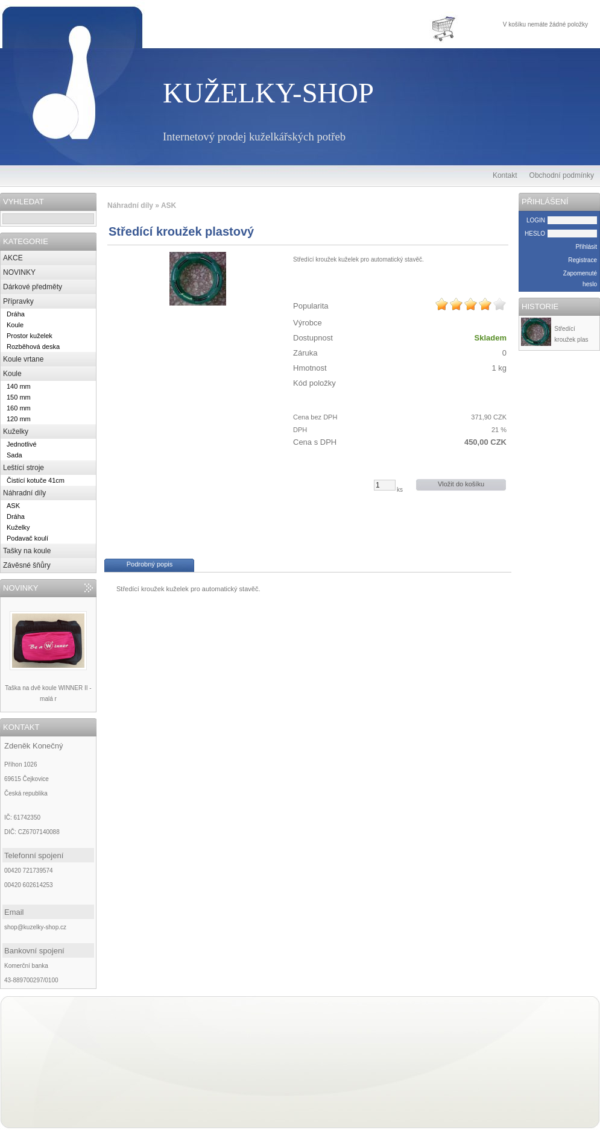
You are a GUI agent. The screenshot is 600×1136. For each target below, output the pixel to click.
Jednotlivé (22, 444)
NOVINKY (19, 272)
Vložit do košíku (461, 484)
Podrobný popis (149, 564)
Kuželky (15, 431)
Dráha (16, 314)
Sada (14, 455)
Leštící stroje (23, 467)
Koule (15, 324)
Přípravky (18, 301)
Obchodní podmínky (561, 175)
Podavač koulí (27, 538)
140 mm (19, 386)
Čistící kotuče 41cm (36, 480)
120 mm (19, 418)
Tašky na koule (27, 551)
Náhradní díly (24, 493)
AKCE (13, 258)
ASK (13, 505)
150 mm (19, 397)
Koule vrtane (23, 359)
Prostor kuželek (29, 335)
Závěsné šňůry (27, 565)
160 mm (19, 408)
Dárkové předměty (32, 287)
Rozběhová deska (33, 346)
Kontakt (505, 175)
